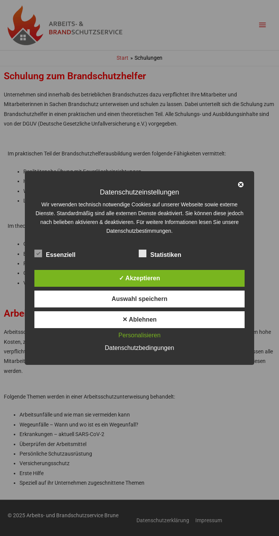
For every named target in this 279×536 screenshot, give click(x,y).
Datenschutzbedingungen (139, 348)
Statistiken (160, 253)
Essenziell (54, 253)
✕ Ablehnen (139, 319)
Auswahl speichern (139, 299)
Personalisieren (139, 335)
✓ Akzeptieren (139, 278)
